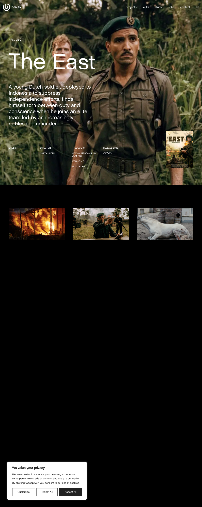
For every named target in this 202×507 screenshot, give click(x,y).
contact (185, 7)
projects (131, 7)
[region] (47, 481)
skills (145, 7)
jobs (171, 7)
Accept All (70, 491)
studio (159, 7)
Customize (24, 491)
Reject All (47, 491)
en (197, 7)
